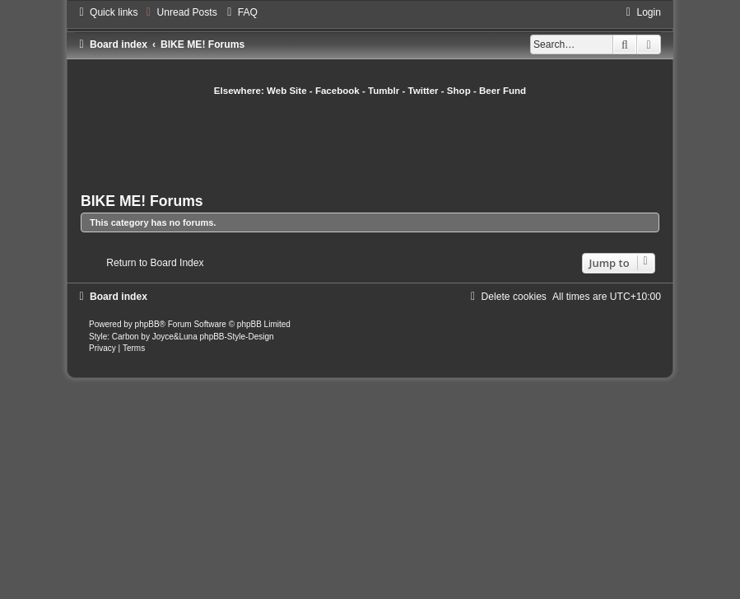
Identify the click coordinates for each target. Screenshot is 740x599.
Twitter (423, 91)
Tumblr (383, 91)
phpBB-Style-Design (237, 336)
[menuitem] (179, 12)
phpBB (147, 324)
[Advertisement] (380, 142)
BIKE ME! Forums (142, 201)
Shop (459, 91)
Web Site (287, 91)
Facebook (337, 91)
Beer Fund (502, 91)
